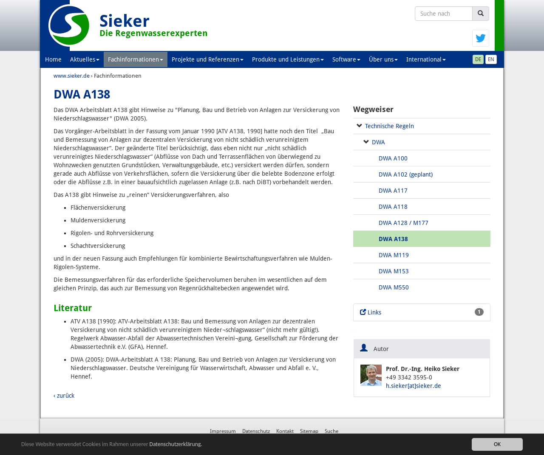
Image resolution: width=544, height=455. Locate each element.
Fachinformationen (135, 59)
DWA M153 (394, 271)
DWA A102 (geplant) (406, 174)
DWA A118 (393, 206)
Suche (331, 431)
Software (346, 59)
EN (491, 59)
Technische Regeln (389, 126)
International (426, 59)
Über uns (383, 59)
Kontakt (285, 431)
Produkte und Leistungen (288, 59)
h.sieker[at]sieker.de (413, 385)
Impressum (223, 431)
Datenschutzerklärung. (176, 444)
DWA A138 (393, 239)
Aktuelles (84, 59)
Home (53, 59)
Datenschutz (256, 431)
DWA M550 (394, 287)
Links (422, 312)
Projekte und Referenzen (208, 59)
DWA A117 (393, 190)
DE (478, 59)
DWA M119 (394, 255)
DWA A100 (393, 158)
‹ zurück (64, 395)
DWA (378, 142)
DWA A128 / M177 (403, 222)
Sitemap (309, 431)
